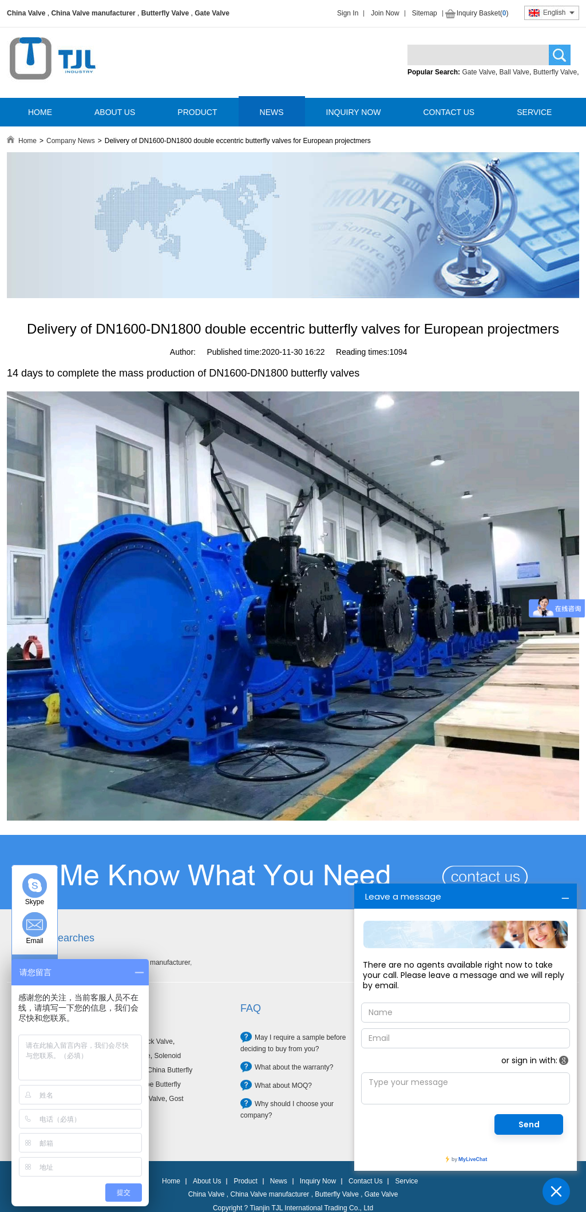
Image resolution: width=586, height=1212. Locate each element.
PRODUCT (197, 112)
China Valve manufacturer (93, 13)
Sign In (347, 13)
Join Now (385, 13)
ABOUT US (114, 112)
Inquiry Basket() (483, 13)
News (278, 1181)
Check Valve (153, 1041)
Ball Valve (514, 72)
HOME (40, 112)
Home (27, 141)
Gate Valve (212, 13)
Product (245, 1181)
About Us (207, 1181)
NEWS (272, 112)
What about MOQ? (283, 1086)
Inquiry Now (318, 1181)
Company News (70, 141)
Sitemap (424, 13)
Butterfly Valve (165, 13)
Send (529, 1124)
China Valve (26, 13)
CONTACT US (448, 112)
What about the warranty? (294, 1067)
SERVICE (534, 112)
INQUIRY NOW (353, 112)
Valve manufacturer (160, 962)
